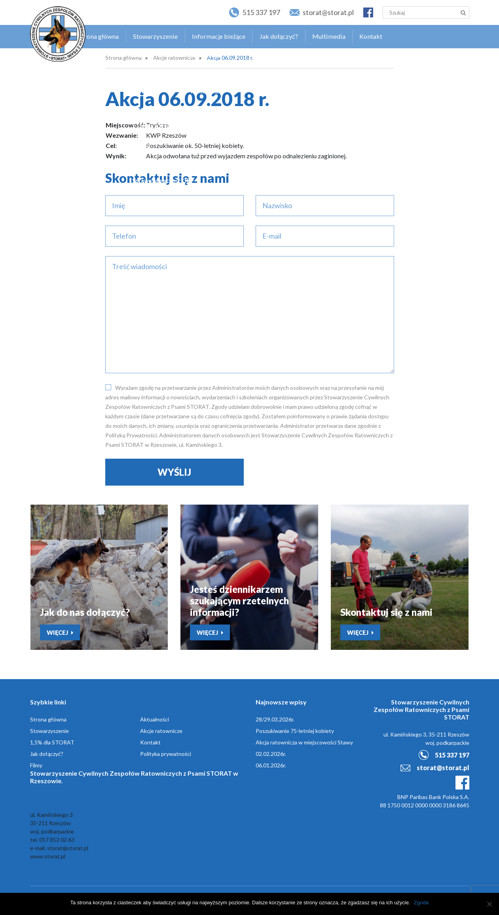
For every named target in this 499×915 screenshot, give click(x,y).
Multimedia (335, 34)
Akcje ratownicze (174, 57)
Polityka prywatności (165, 755)
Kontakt (376, 34)
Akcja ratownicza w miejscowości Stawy (304, 743)
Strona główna (113, 34)
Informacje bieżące (229, 34)
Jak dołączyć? (287, 34)
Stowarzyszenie (168, 34)
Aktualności (154, 720)
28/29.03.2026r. (275, 720)
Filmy (36, 766)
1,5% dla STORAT (52, 743)
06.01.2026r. (271, 766)
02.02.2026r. (271, 755)
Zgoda (421, 903)
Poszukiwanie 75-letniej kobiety (295, 732)
